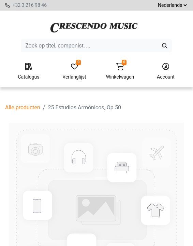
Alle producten (22, 107)
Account (166, 71)
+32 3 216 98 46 (29, 5)
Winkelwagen (120, 71)
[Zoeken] (165, 45)
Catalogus (28, 71)
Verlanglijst (74, 71)
